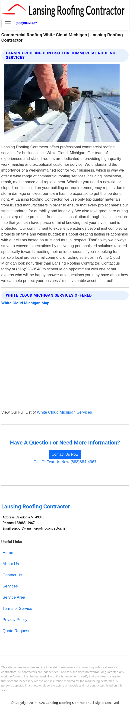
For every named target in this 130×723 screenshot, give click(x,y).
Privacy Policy (15, 619)
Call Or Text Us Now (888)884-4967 (65, 461)
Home (8, 552)
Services (10, 586)
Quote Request (16, 630)
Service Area (14, 597)
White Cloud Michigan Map (25, 303)
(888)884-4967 (26, 23)
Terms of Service (17, 608)
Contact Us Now (65, 454)
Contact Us (12, 575)
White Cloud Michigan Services (64, 412)
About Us (11, 563)
